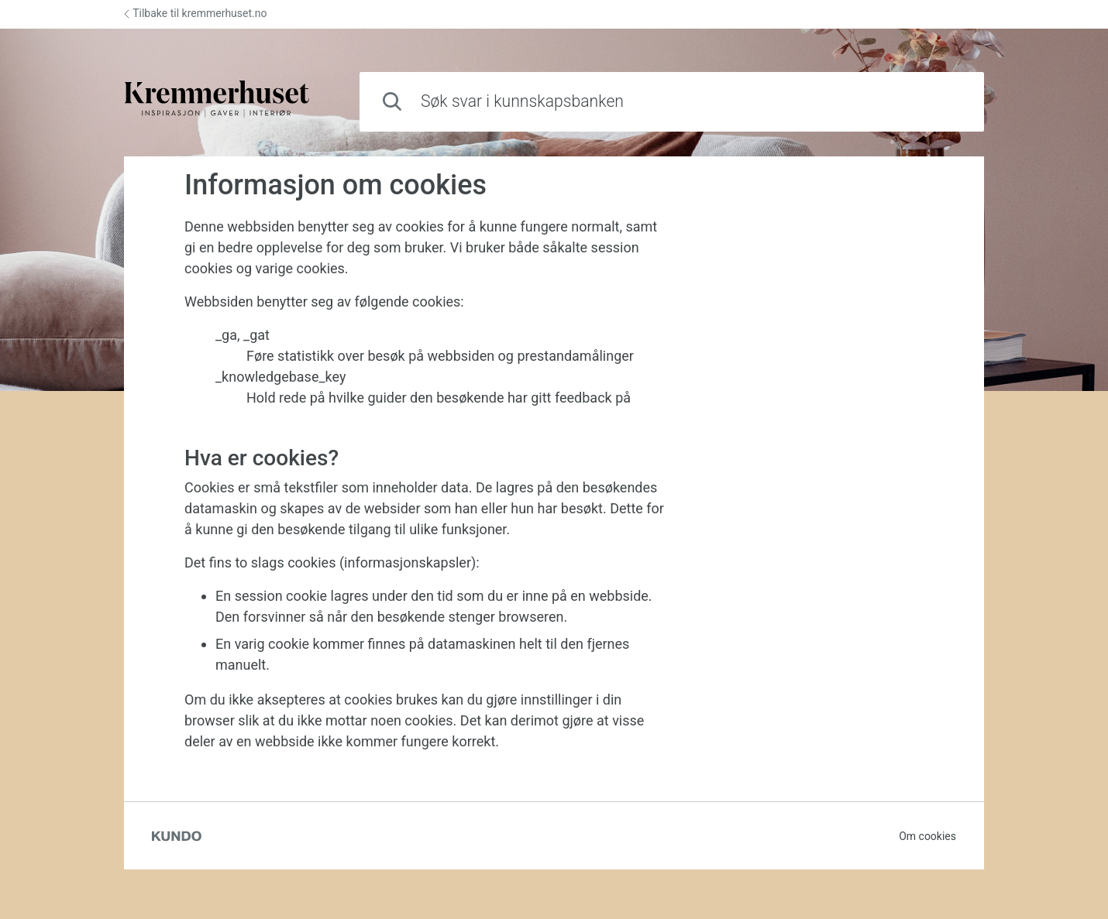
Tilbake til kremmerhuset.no (195, 13)
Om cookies (927, 836)
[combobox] (672, 102)
